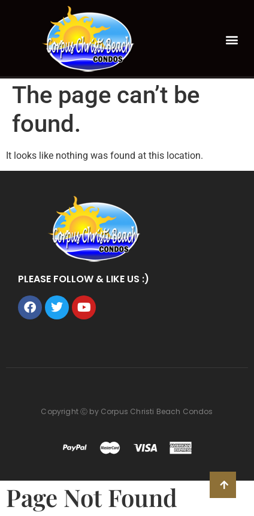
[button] (232, 39)
